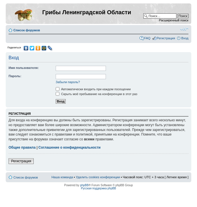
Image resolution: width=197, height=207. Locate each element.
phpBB (84, 185)
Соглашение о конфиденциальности (70, 147)
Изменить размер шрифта (184, 29)
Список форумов (26, 30)
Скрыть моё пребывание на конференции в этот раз (96, 94)
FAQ (147, 38)
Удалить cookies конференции (98, 177)
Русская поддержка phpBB (98, 188)
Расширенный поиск (173, 20)
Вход (184, 38)
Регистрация (166, 38)
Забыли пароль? (68, 82)
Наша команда (62, 177)
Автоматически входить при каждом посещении (93, 89)
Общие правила (22, 147)
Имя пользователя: (24, 67)
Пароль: (15, 76)
